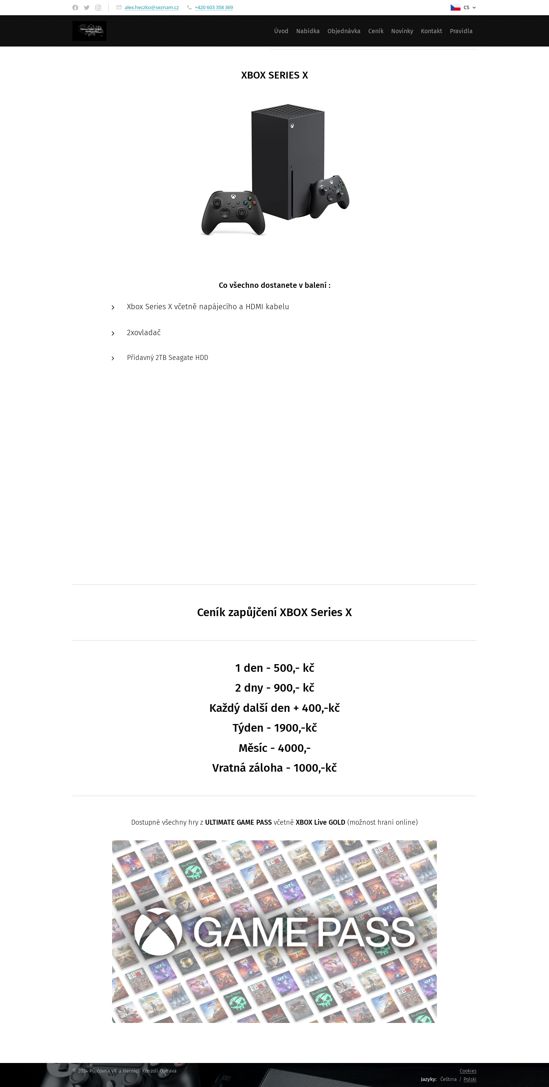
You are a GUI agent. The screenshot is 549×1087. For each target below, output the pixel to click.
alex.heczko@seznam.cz (152, 7)
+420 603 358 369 (214, 7)
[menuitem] (242, 31)
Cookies (468, 1071)
